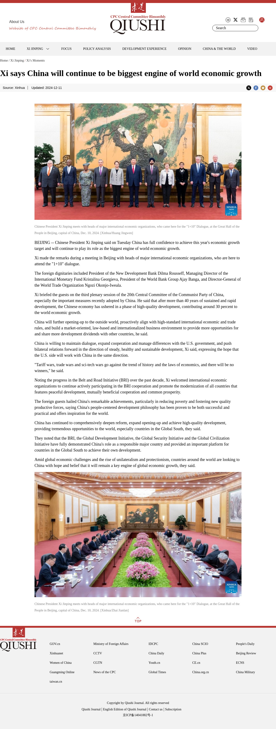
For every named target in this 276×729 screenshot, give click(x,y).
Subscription (173, 709)
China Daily (156, 653)
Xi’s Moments (35, 60)
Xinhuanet (56, 653)
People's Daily (245, 644)
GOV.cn (55, 644)
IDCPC (153, 644)
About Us (16, 22)
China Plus (199, 653)
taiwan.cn (56, 681)
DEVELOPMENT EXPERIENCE (144, 49)
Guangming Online (62, 672)
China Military (245, 672)
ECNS (240, 662)
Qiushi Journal (91, 709)
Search (254, 28)
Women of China (61, 662)
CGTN (97, 662)
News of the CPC (104, 672)
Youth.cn (154, 662)
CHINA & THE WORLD (219, 49)
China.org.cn (200, 672)
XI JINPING (35, 49)
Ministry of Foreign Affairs (111, 644)
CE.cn (196, 662)
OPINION (184, 49)
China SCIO (200, 644)
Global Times (157, 672)
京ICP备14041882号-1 (138, 715)
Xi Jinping (17, 60)
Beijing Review (246, 653)
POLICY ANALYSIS (97, 49)
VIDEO (252, 49)
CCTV (97, 653)
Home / (5, 60)
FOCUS (66, 49)
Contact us (156, 709)
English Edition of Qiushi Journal (124, 709)
